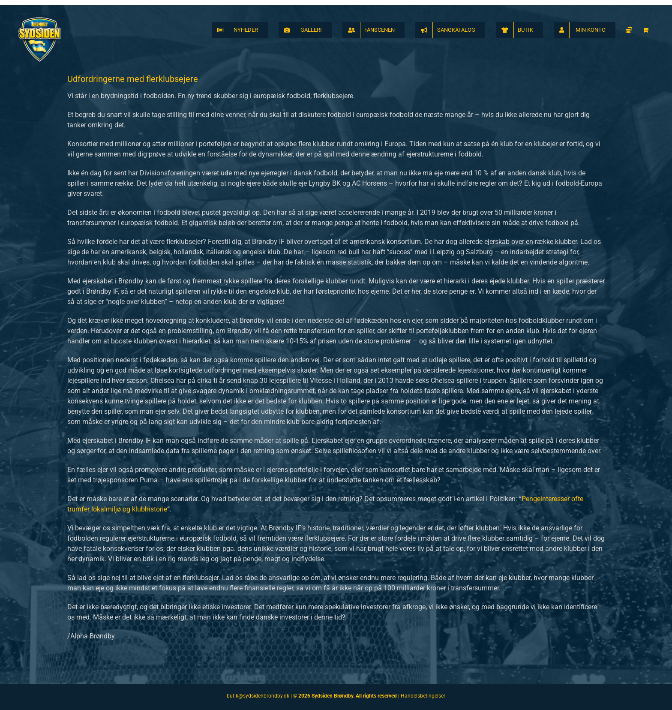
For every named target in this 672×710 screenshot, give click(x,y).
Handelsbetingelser (423, 696)
